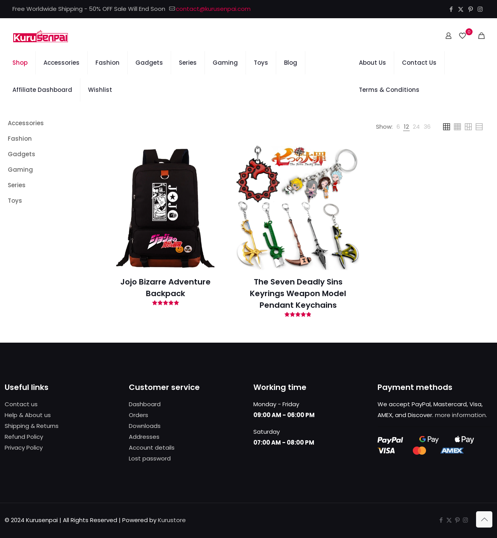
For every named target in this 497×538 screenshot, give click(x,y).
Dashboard (145, 404)
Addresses (144, 437)
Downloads (145, 426)
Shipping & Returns (32, 426)
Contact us (21, 404)
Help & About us (28, 415)
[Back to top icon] (484, 519)
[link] (398, 126)
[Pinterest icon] (470, 9)
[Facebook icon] (451, 9)
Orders (138, 415)
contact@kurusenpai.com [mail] (213, 9)
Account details (152, 447)
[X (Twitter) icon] (461, 9)
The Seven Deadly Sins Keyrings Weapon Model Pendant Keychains (298, 293)
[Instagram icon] (480, 9)
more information (460, 415)
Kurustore (172, 520)
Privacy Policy (24, 447)
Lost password (150, 458)
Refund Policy (24, 437)
